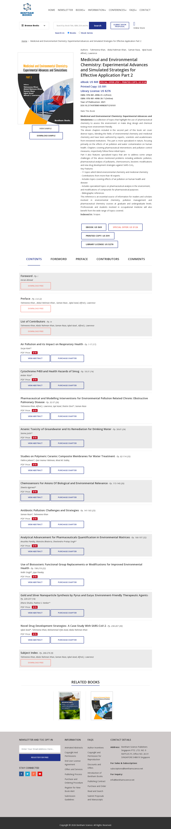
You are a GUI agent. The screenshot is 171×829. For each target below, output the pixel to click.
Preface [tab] (82, 259)
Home (51, 10)
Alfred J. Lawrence (89, 53)
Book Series (85, 33)
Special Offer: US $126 (125, 227)
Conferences (118, 10)
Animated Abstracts (74, 747)
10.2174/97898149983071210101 (100, 105)
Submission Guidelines (70, 798)
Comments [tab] (136, 259)
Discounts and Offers (94, 766)
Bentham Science (84, 825)
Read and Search (95, 791)
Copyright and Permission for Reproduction (94, 756)
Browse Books (30, 25)
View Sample (45, 128)
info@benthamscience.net (122, 779)
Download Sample (46, 135)
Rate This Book (88, 111)
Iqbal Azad (147, 49)
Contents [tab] (34, 259)
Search (97, 25)
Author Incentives (96, 747)
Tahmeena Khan (97, 49)
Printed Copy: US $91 (98, 235)
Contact (145, 10)
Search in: (60, 33)
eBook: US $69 (94, 227)
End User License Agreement (73, 762)
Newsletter (65, 10)
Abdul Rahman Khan (116, 49)
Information (97, 10)
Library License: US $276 (99, 244)
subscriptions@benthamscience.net (126, 768)
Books (80, 10)
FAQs (133, 10)
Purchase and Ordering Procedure (74, 781)
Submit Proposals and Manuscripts (96, 798)
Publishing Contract (96, 781)
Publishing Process (73, 774)
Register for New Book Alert (72, 789)
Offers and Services (74, 769)
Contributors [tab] (108, 259)
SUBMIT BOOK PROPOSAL (119, 25)
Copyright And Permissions (71, 754)
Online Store (139, 28)
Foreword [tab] (59, 259)
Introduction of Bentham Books (95, 774)
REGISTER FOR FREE (39, 757)
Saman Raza (134, 49)
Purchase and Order (97, 786)
